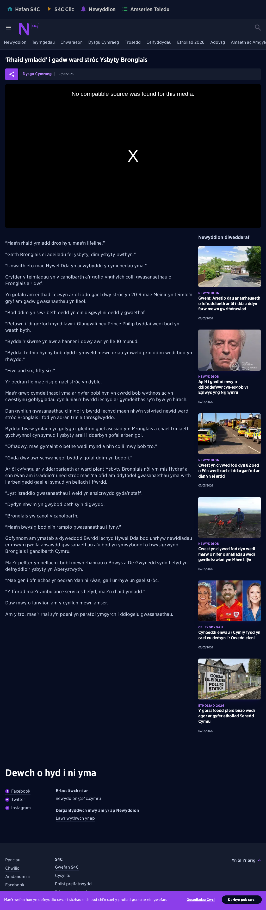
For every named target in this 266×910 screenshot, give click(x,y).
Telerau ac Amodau (73, 892)
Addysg (217, 42)
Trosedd (133, 42)
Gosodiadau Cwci (201, 904)
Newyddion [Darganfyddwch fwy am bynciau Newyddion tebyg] (208, 293)
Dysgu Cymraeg (103, 42)
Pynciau (12, 859)
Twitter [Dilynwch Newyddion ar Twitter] (15, 799)
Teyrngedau (43, 42)
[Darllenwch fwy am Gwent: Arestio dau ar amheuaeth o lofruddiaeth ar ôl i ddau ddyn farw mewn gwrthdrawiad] (229, 266)
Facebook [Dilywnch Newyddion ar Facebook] (17, 791)
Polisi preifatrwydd (73, 883)
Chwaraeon (71, 42)
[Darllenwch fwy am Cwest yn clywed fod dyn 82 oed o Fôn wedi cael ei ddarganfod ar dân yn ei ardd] (229, 433)
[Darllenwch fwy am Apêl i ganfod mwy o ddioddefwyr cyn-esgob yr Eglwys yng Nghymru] (229, 350)
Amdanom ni (17, 876)
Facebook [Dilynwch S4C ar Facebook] (14, 884)
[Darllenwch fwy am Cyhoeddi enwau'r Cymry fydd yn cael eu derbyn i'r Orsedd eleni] (229, 601)
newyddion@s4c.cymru (78, 798)
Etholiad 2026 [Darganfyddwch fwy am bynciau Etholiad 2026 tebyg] (211, 705)
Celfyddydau (158, 42)
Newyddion (15, 42)
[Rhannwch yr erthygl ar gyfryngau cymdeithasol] (11, 74)
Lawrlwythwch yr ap (75, 818)
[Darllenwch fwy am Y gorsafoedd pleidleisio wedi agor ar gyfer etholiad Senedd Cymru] (229, 679)
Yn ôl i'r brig (246, 860)
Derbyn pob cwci (242, 904)
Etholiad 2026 (191, 42)
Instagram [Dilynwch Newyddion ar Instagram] (18, 807)
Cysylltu (62, 875)
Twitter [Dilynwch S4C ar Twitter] (12, 893)
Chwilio (12, 868)
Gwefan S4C (67, 867)
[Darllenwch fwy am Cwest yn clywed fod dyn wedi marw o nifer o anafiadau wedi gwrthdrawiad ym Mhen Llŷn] (229, 517)
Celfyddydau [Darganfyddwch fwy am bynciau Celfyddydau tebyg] (210, 627)
